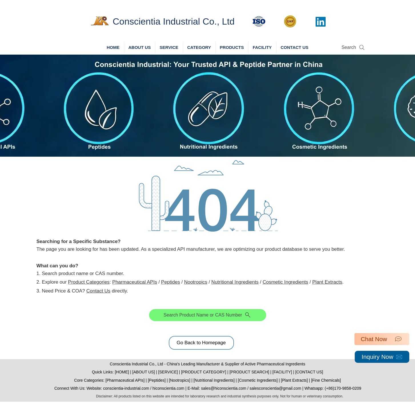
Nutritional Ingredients (234, 282)
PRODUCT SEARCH (249, 372)
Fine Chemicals (326, 380)
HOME (122, 372)
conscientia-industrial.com (126, 388)
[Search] (354, 47)
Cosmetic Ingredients (285, 282)
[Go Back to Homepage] (201, 343)
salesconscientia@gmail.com (275, 388)
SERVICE (168, 372)
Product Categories (89, 282)
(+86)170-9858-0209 (343, 388)
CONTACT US (309, 372)
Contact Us (98, 291)
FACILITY (282, 372)
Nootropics (195, 282)
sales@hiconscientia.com (223, 388)
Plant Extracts (327, 282)
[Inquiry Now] (382, 357)
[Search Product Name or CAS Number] (207, 315)
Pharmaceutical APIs (134, 282)
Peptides (170, 282)
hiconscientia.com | (170, 388)
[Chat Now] (381, 339)
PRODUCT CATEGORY (203, 372)
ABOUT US (143, 372)
